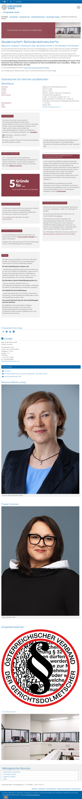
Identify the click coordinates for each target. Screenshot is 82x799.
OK (6, 797)
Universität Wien (13, 17)
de (3, 1)
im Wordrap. (58, 216)
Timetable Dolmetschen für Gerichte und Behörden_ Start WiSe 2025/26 (25, 374)
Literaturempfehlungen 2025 (12, 376)
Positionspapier (61, 191)
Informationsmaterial (9, 774)
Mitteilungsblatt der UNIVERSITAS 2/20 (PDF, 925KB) (59, 234)
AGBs (5, 779)
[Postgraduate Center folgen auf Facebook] (3, 331)
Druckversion (76, 789)
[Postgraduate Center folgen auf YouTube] (10, 331)
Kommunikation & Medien (53, 17)
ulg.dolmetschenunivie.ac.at (51, 107)
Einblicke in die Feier (15, 166)
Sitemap (34, 789)
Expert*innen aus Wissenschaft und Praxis (36, 68)
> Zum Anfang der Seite (8, 712)
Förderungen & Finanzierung (11, 772)
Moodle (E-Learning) (9, 776)
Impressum (41, 789)
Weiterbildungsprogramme (38, 17)
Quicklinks (19, 1)
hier (55, 71)
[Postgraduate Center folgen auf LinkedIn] (13, 331)
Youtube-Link (9, 217)
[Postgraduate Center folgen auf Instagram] (6, 331)
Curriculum (7, 371)
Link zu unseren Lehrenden (26, 237)
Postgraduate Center (11, 12)
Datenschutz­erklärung (64, 789)
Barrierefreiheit (51, 789)
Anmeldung (33, 132)
